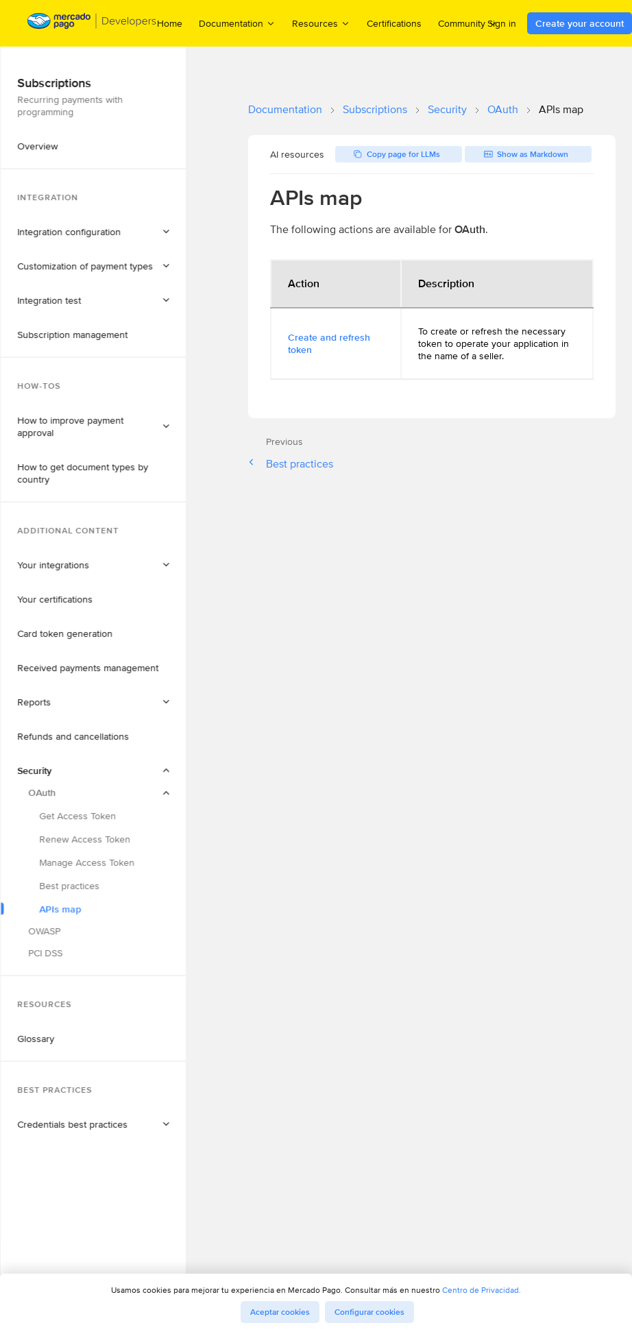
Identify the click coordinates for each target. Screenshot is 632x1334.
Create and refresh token (329, 343)
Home (169, 23)
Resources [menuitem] (321, 23)
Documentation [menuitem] (237, 23)
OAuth (502, 109)
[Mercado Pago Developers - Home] (92, 23)
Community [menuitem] (468, 23)
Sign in (501, 23)
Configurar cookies (369, 1312)
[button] (117, 118)
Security (447, 109)
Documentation (285, 109)
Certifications (394, 23)
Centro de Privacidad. (481, 1290)
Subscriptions (375, 109)
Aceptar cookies (280, 1312)
